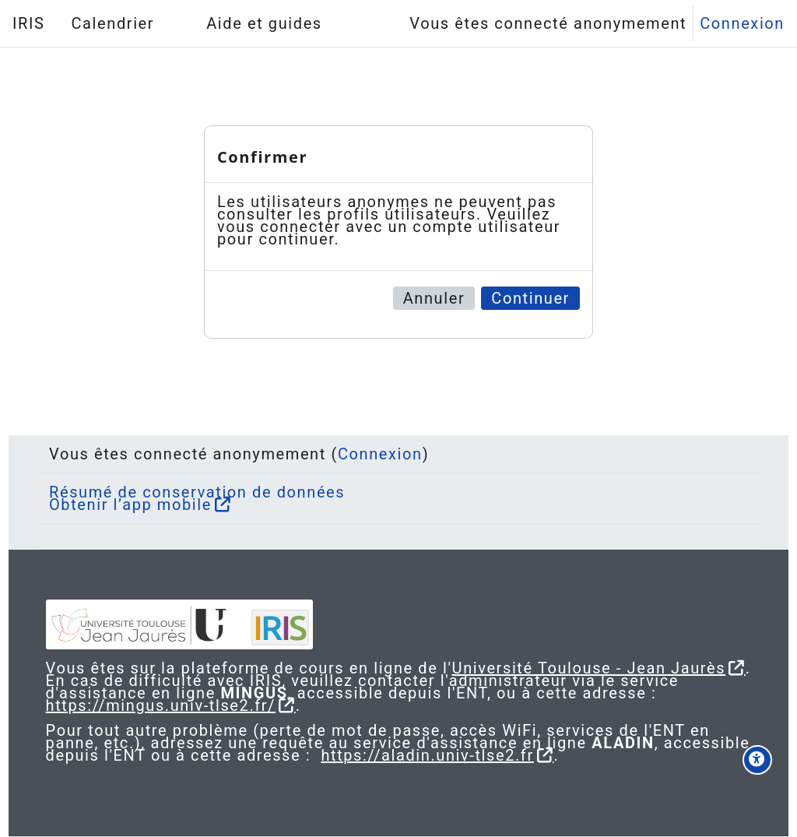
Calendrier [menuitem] (112, 23)
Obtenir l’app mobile (142, 492)
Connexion (742, 23)
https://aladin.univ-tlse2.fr (547, 755)
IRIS (28, 23)
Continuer (530, 298)
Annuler (434, 298)
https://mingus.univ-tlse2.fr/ (190, 705)
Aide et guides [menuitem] (264, 23)
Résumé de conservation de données (209, 479)
